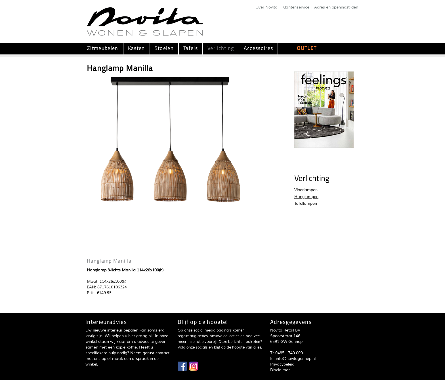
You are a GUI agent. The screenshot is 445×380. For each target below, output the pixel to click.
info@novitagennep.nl (296, 358)
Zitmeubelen (102, 48)
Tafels (190, 48)
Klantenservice (295, 7)
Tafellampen (305, 203)
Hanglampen (306, 196)
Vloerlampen (306, 189)
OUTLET (306, 48)
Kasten (136, 48)
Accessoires (258, 48)
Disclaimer (280, 370)
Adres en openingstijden (336, 7)
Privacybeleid (282, 364)
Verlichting (220, 48)
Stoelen (164, 48)
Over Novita (266, 7)
